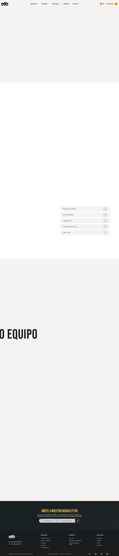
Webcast (99, 545)
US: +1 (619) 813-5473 (15, 544)
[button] (34, 3)
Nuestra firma (45, 538)
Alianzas (43, 545)
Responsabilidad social (74, 543)
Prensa (99, 540)
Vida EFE (71, 538)
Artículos (99, 538)
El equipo (43, 543)
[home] (4, 4)
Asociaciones (45, 547)
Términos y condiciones (65, 554)
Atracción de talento (75, 540)
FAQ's (98, 543)
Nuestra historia (45, 540)
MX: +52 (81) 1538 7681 (15, 542)
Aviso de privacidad (53, 554)
